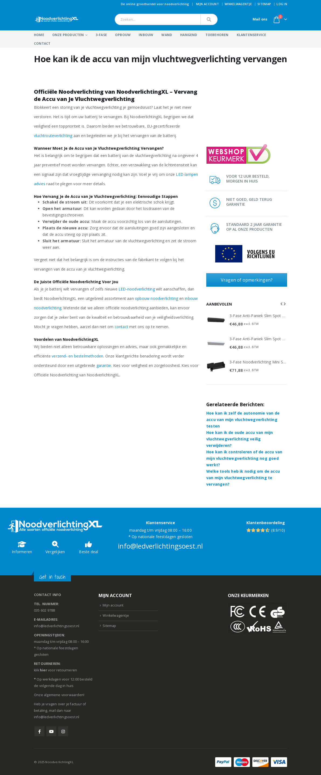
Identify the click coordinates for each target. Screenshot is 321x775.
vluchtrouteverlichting (53, 135)
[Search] (209, 19)
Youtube (51, 731)
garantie (103, 365)
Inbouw (146, 35)
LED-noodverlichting (136, 289)
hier (43, 669)
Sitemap (264, 4)
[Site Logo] (57, 19)
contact (121, 326)
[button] (281, 304)
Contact (42, 43)
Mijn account (207, 4)
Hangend (188, 35)
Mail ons (260, 19)
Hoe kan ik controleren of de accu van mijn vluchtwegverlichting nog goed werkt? (244, 458)
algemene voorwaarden (63, 694)
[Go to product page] (216, 320)
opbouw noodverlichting (156, 298)
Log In (282, 4)
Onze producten (68, 35)
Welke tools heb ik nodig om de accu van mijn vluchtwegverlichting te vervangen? (243, 477)
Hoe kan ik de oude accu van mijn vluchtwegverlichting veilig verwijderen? (239, 438)
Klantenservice (251, 35)
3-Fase (101, 35)
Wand (166, 35)
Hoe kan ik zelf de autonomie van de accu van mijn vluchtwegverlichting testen (243, 419)
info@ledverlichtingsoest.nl (160, 545)
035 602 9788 (44, 610)
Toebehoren (217, 35)
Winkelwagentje (238, 4)
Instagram (63, 731)
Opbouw (123, 35)
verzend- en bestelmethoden (77, 356)
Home (39, 35)
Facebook (39, 731)
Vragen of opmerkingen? (247, 280)
